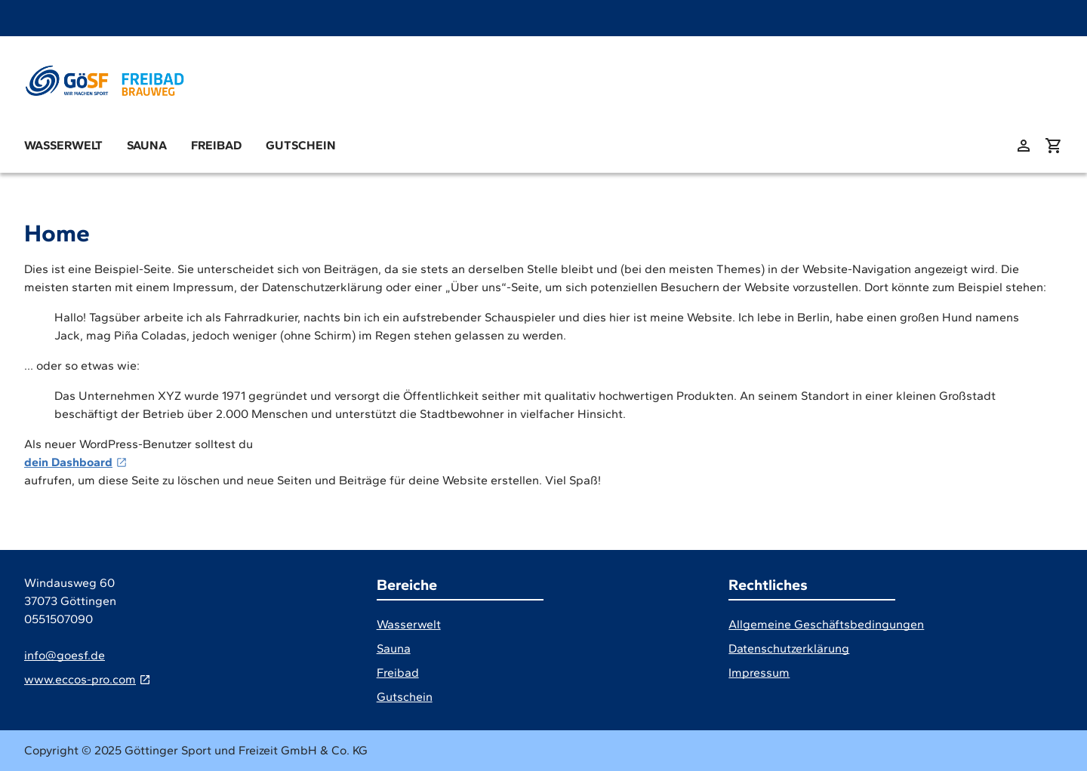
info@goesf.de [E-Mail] (64, 655)
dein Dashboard (68, 462)
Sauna (147, 145)
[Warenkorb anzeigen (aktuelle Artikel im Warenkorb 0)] (1054, 146)
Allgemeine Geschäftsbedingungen (826, 624)
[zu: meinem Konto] (1024, 146)
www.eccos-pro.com (80, 679)
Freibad (216, 145)
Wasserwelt (63, 145)
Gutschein (301, 145)
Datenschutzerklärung (788, 648)
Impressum (759, 672)
